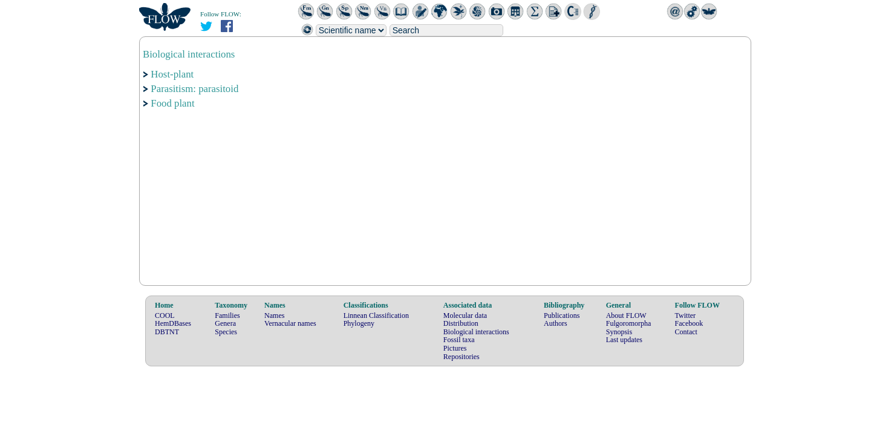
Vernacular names (290, 323)
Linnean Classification (376, 315)
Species (226, 332)
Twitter (685, 315)
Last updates (624, 339)
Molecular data (465, 315)
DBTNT (167, 332)
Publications (561, 315)
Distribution (460, 323)
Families (227, 315)
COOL (165, 315)
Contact (686, 332)
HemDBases (173, 323)
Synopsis (619, 332)
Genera (225, 323)
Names (274, 315)
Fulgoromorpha (628, 323)
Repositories (461, 356)
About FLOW (626, 315)
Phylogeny (359, 323)
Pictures (455, 348)
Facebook (689, 323)
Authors (555, 323)
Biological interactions (476, 332)
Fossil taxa (459, 339)
